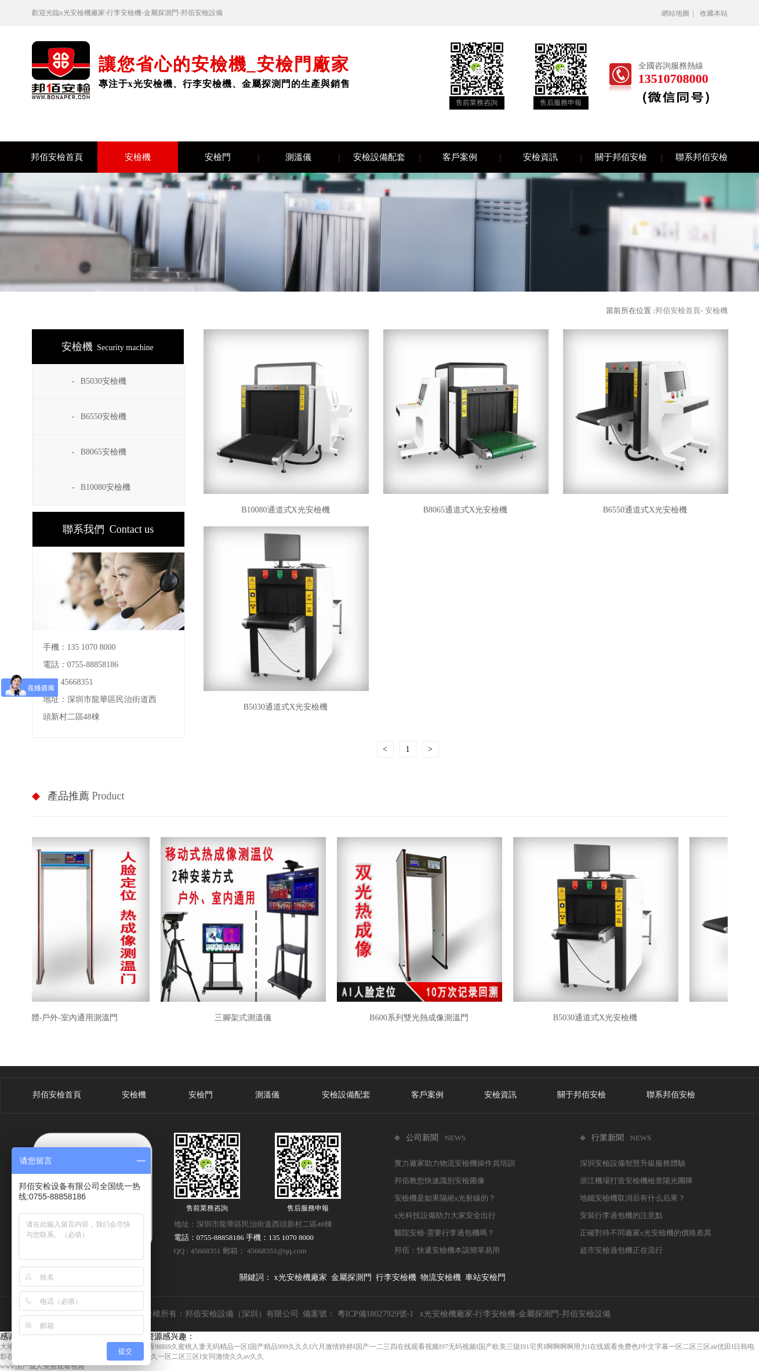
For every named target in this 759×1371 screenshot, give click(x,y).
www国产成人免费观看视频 (42, 1366)
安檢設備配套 (386, 157)
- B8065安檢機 (99, 452)
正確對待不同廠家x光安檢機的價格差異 (646, 1232)
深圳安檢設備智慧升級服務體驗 (632, 1163)
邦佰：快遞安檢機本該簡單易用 (447, 1250)
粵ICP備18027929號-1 (375, 1314)
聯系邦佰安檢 (702, 157)
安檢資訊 (552, 157)
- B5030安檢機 (99, 381)
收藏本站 (714, 13)
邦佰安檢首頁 (64, 157)
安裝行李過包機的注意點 (621, 1215)
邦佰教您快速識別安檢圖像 (439, 1180)
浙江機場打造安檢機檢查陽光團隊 (636, 1180)
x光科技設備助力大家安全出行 (445, 1215)
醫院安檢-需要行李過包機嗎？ (444, 1232)
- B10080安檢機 (101, 487)
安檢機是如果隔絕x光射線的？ (445, 1198)
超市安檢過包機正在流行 (621, 1250)
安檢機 (138, 157)
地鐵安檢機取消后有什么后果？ (632, 1198)
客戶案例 (471, 157)
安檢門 (232, 157)
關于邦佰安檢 (628, 157)
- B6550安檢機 (99, 416)
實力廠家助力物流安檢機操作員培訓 (454, 1163)
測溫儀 (312, 157)
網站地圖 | (680, 13)
